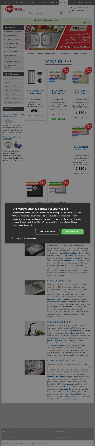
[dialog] (47, 223)
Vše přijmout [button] (72, 231)
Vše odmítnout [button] (47, 231)
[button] (25, 238)
